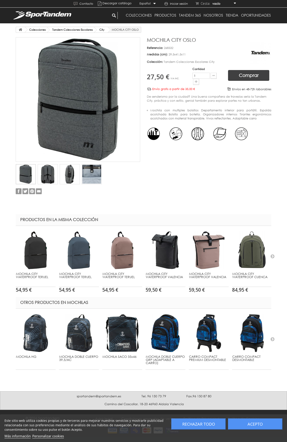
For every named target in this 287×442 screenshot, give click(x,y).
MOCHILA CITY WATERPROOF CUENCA (249, 275)
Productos (165, 15)
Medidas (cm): (157, 54)
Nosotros (213, 15)
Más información (17, 436)
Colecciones (139, 15)
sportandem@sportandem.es (99, 396)
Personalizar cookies (48, 436)
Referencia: (155, 48)
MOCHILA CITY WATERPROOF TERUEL (32, 275)
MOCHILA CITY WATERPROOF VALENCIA (164, 275)
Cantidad (193, 69)
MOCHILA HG (26, 356)
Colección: (155, 62)
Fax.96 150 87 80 (198, 396)
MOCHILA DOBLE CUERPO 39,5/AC (78, 358)
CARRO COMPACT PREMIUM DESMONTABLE (207, 358)
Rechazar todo (198, 424)
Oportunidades (256, 15)
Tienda (232, 15)
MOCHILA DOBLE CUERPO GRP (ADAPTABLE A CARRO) (165, 360)
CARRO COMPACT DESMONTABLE (246, 358)
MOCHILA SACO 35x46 (119, 356)
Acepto (255, 424)
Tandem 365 (190, 15)
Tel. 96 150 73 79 (153, 396)
